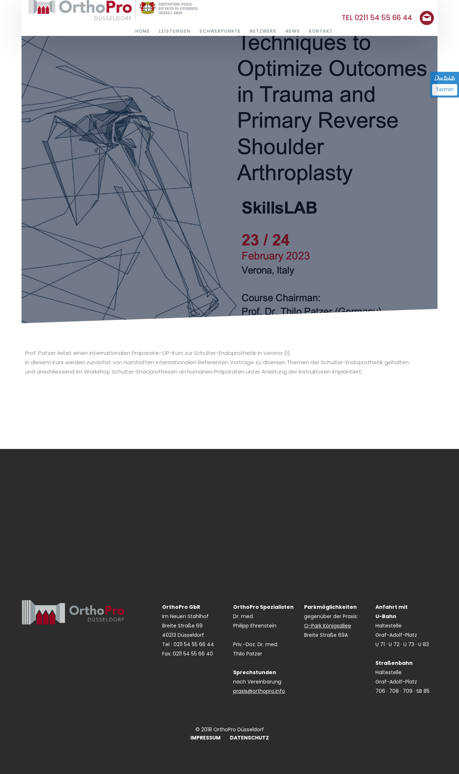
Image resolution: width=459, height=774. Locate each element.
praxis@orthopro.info (259, 691)
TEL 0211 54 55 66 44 (377, 18)
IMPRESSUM (205, 737)
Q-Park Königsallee (327, 625)
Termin (445, 89)
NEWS (292, 31)
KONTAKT (321, 31)
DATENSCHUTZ (249, 737)
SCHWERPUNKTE (220, 31)
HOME (142, 31)
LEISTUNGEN (174, 31)
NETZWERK (263, 31)
